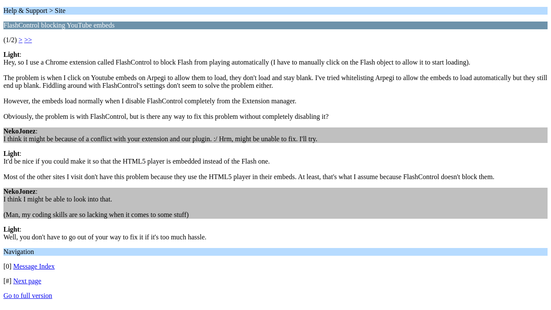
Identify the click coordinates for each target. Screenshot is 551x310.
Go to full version (27, 295)
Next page (27, 281)
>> (28, 39)
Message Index (34, 266)
